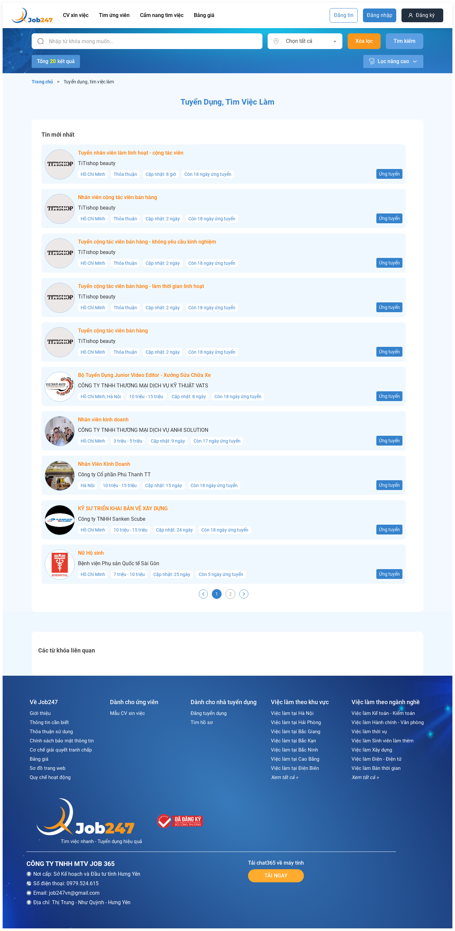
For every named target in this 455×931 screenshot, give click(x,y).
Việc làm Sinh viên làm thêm (383, 741)
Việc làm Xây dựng (372, 750)
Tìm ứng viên (114, 15)
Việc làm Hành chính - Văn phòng (388, 722)
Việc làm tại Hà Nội (292, 713)
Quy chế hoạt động (50, 777)
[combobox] (310, 41)
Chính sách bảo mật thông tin (62, 741)
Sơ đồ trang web (47, 768)
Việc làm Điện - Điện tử (376, 759)
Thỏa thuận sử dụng (51, 732)
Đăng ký (425, 15)
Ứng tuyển (389, 174)
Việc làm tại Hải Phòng (296, 722)
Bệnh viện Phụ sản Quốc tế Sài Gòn (118, 564)
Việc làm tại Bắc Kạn (293, 741)
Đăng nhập (379, 15)
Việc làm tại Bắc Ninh (294, 750)
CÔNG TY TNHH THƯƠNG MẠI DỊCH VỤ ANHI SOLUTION (143, 430)
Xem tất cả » (284, 777)
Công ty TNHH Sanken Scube (111, 519)
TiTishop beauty (97, 163)
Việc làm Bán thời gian (376, 768)
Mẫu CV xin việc (127, 713)
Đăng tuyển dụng (209, 713)
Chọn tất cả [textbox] (299, 41)
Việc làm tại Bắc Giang (295, 732)
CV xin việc (75, 15)
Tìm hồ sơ (202, 722)
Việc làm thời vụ (369, 732)
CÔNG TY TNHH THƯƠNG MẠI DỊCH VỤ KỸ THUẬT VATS (143, 386)
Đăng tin (343, 15)
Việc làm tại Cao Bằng (295, 759)
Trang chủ (42, 81)
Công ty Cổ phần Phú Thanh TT (114, 475)
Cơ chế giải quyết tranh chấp (61, 750)
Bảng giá (204, 15)
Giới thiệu (40, 713)
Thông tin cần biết (49, 722)
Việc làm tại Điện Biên (295, 768)
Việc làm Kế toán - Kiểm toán (383, 713)
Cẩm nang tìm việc (161, 15)
